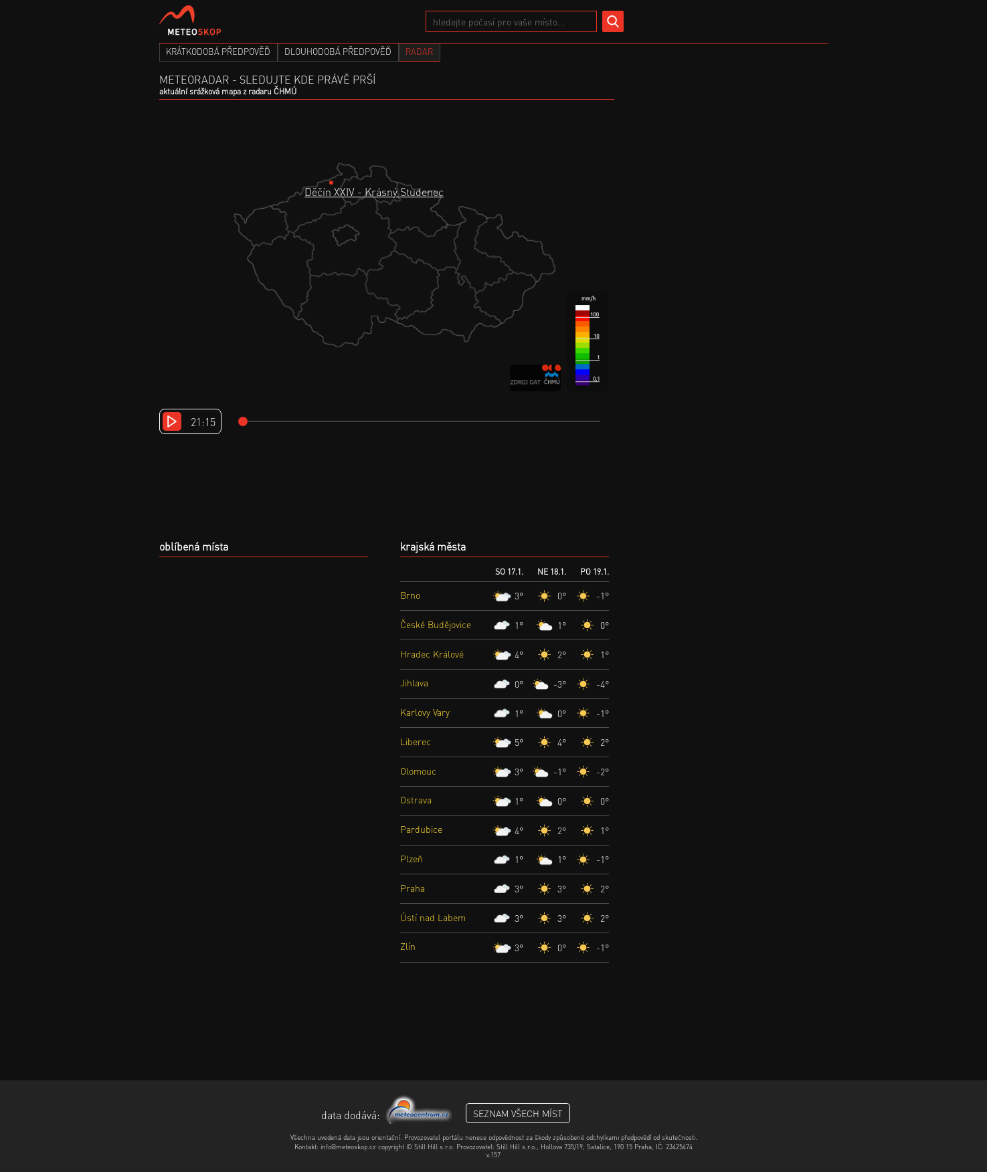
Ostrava (416, 799)
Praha (412, 888)
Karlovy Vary (425, 712)
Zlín (408, 946)
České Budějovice (435, 624)
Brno (410, 595)
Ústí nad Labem (433, 917)
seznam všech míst (518, 1113)
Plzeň (411, 858)
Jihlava (414, 682)
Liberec (415, 741)
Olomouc (418, 771)
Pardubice (421, 829)
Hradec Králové (432, 654)
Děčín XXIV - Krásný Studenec (374, 192)
